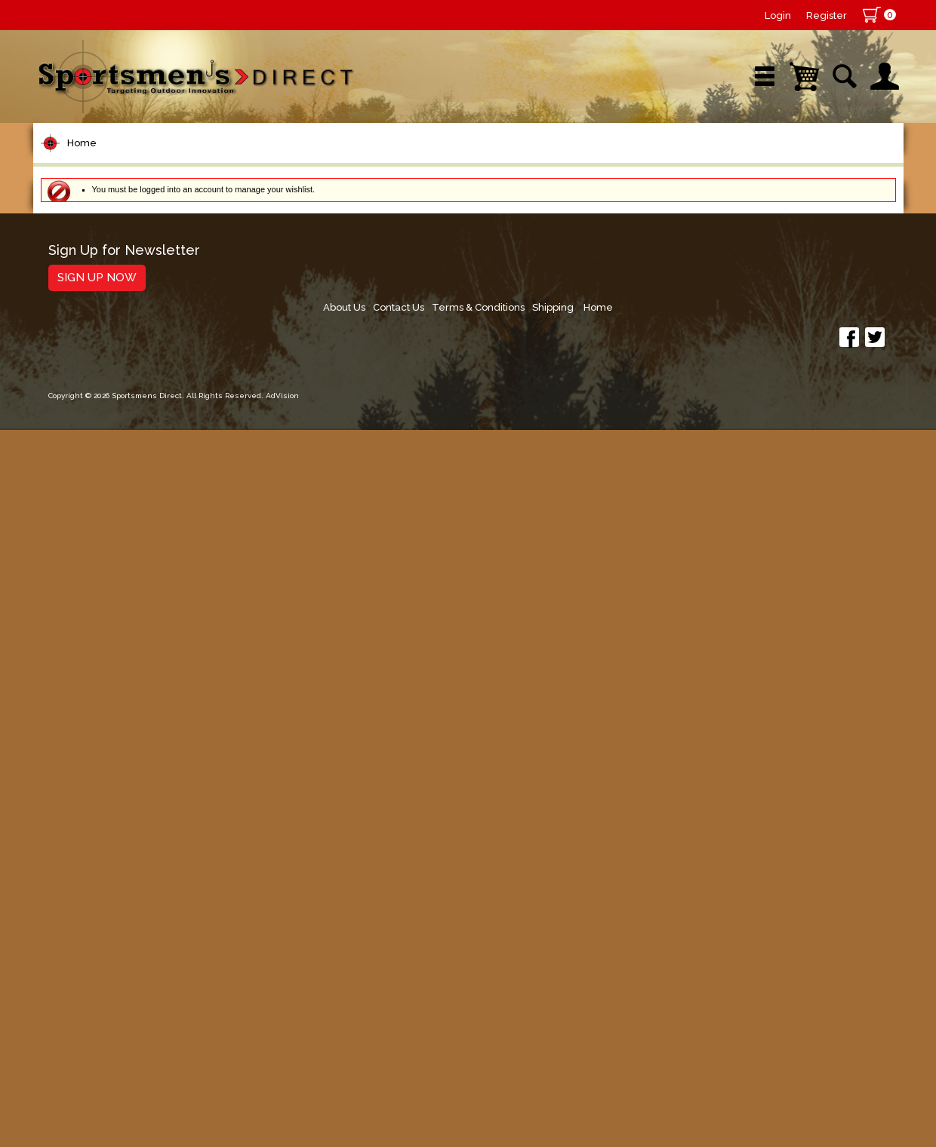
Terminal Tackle (98, 427)
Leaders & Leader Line (124, 370)
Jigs (61, 570)
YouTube (834, 162)
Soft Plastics (88, 542)
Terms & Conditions (748, 1025)
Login (778, 15)
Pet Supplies (89, 255)
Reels (67, 284)
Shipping (827, 1025)
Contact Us (665, 1025)
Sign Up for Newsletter (124, 1020)
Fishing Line (87, 398)
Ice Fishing (83, 641)
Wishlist (700, 162)
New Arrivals (213, 162)
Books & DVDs (94, 871)
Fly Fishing (82, 699)
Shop (91, 162)
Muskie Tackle (93, 670)
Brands (340, 162)
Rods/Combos (96, 312)
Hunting (73, 842)
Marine (70, 813)
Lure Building (91, 456)
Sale (578, 162)
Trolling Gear (91, 928)
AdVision (282, 1120)
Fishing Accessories (112, 957)
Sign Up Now (97, 1046)
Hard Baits (81, 513)
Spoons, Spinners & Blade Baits (130, 606)
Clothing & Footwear (115, 785)
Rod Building (89, 341)
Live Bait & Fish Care (115, 727)
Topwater (79, 484)
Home (82, 210)
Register (826, 15)
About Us (607, 1025)
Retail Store (463, 162)
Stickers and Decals (112, 899)
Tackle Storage (97, 756)
